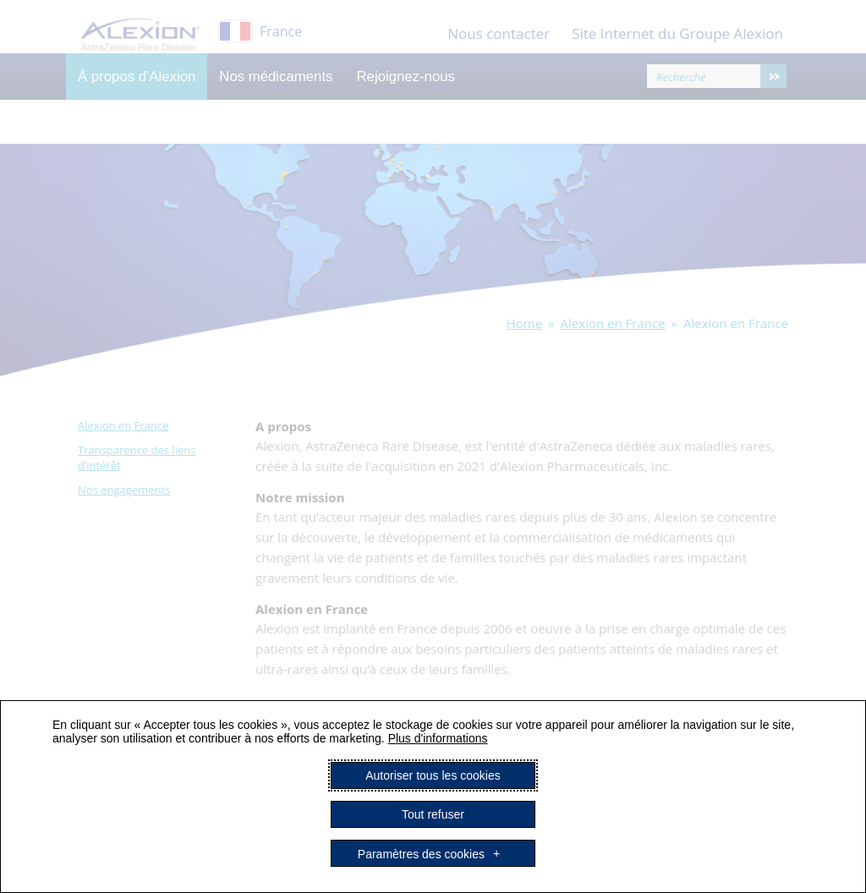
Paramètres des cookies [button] (421, 853)
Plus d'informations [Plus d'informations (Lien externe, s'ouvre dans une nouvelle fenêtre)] (438, 738)
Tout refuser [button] (433, 814)
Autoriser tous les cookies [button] (433, 775)
